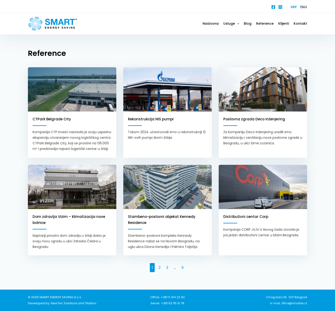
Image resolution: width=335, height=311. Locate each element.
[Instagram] (280, 7)
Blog (247, 23)
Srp (294, 7)
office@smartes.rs (294, 303)
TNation (90, 303)
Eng (303, 7)
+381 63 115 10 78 (172, 303)
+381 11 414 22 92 (173, 297)
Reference (265, 23)
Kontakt (300, 23)
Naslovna (211, 23)
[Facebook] (273, 7)
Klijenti (283, 23)
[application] (237, 23)
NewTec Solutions (64, 303)
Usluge (231, 23)
